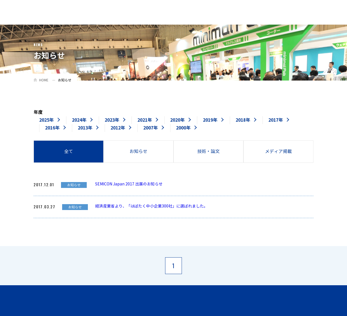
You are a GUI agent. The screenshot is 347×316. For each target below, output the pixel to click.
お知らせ (138, 151)
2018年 (243, 120)
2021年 (144, 120)
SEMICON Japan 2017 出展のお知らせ (129, 184)
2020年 (177, 120)
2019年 (210, 120)
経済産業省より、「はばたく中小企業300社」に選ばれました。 (151, 206)
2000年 (183, 128)
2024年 (79, 120)
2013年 (85, 128)
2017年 (275, 120)
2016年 (52, 128)
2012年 (118, 128)
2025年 (46, 120)
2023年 (112, 120)
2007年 (150, 128)
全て (68, 151)
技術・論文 (208, 151)
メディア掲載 (278, 151)
